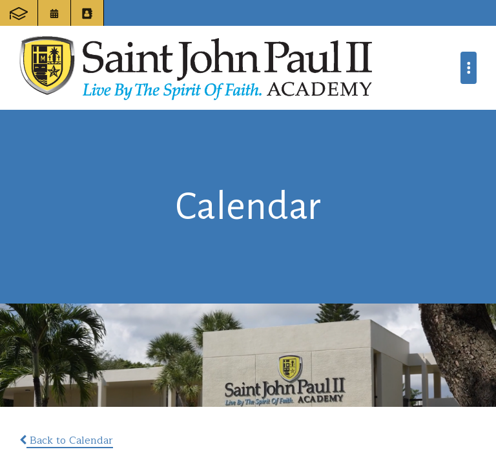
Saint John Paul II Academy (195, 68)
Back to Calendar (66, 440)
